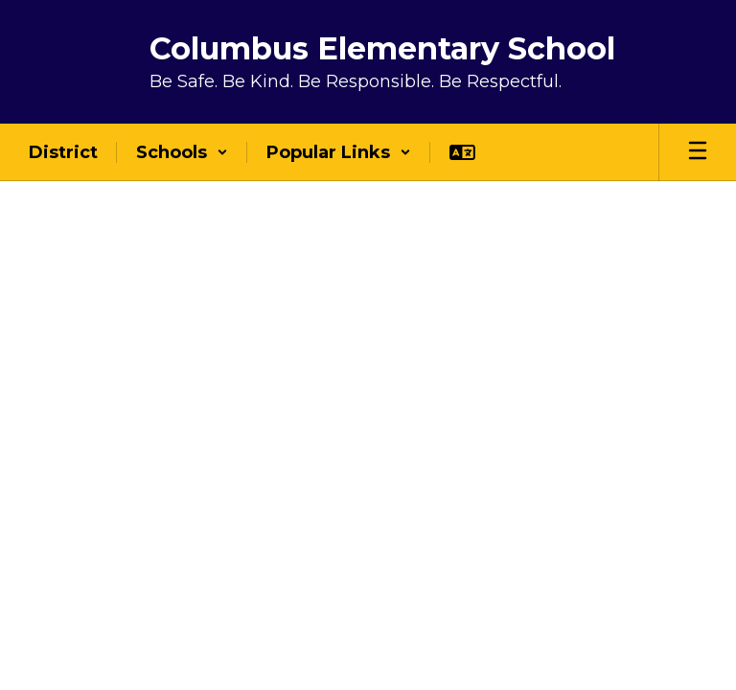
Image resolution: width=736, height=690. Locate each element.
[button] (182, 152)
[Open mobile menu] (697, 152)
